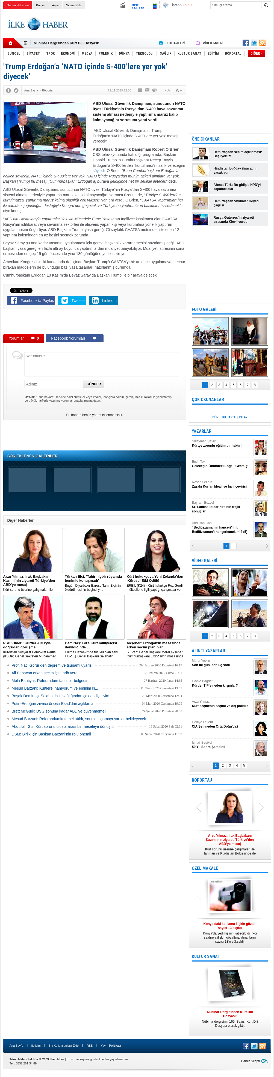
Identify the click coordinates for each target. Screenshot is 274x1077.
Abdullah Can (222, 527)
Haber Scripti (250, 1061)
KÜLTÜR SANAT (206, 956)
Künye (40, 5)
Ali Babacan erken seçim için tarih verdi (45, 673)
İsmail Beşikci (222, 745)
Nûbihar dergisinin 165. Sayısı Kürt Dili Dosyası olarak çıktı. (230, 1019)
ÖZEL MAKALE (205, 868)
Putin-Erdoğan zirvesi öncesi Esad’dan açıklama (53, 703)
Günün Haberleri (18, 5)
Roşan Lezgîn (222, 484)
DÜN (215, 417)
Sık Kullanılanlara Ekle (64, 1045)
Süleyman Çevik (222, 443)
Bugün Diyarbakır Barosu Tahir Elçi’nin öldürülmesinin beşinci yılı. (95, 583)
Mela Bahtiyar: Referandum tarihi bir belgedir (50, 680)
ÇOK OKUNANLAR (208, 399)
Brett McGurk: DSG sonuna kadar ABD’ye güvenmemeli (59, 711)
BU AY (243, 417)
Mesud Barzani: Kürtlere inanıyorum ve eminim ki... (55, 688)
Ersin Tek (222, 464)
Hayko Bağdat (222, 683)
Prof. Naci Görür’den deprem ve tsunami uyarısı (52, 665)
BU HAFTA (228, 417)
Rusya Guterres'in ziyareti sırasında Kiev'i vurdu (234, 220)
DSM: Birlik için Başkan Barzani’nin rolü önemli (51, 734)
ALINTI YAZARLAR (208, 650)
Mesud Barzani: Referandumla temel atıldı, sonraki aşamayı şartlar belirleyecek (79, 719)
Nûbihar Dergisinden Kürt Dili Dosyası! (66, 43)
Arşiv (55, 5)
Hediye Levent (222, 724)
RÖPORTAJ (202, 780)
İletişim (35, 1045)
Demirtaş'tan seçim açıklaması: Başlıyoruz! (238, 154)
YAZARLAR (201, 431)
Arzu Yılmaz (222, 704)
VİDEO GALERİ (204, 560)
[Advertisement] (171, 24)
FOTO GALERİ (204, 309)
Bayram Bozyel (222, 507)
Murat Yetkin (222, 663)
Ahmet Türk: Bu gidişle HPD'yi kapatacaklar (237, 187)
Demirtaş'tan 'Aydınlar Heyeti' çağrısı (237, 203)
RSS (90, 1045)
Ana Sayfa (16, 1045)
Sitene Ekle (73, 5)
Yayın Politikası (111, 1045)
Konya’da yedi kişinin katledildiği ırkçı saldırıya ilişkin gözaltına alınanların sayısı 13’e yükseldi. (230, 933)
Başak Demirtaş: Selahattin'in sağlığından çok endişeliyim (61, 696)
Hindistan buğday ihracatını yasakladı (235, 170)
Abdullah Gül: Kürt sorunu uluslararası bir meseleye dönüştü (63, 726)
